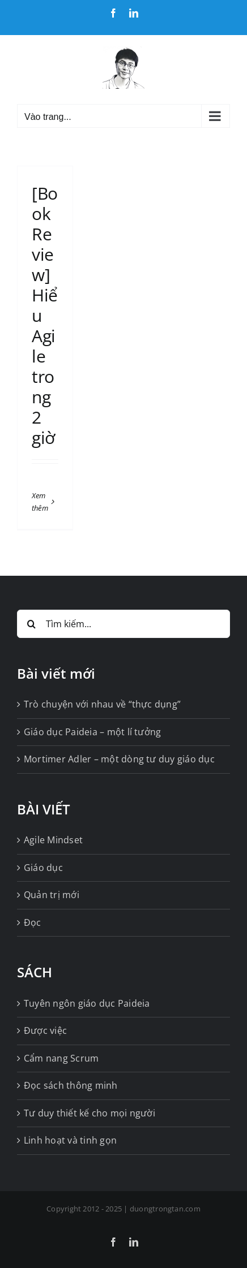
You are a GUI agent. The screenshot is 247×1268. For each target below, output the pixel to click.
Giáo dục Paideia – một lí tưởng (92, 732)
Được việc (45, 1030)
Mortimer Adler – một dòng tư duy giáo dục (119, 759)
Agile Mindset (53, 840)
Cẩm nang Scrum (61, 1058)
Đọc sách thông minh (71, 1085)
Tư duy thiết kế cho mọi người (89, 1113)
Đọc (32, 922)
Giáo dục (43, 867)
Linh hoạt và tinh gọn (70, 1140)
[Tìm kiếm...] (123, 624)
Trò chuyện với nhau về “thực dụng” (102, 704)
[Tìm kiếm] (31, 624)
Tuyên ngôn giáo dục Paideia (87, 1003)
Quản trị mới (51, 895)
